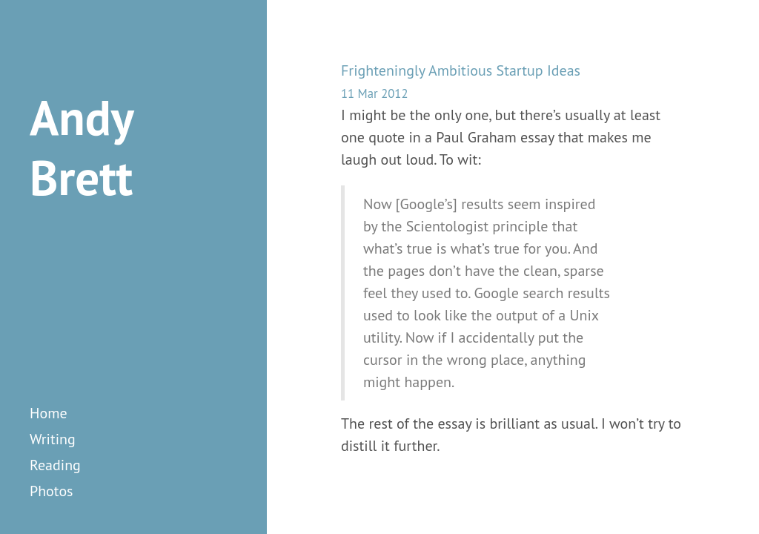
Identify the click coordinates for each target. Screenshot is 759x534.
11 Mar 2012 (374, 93)
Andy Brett (81, 147)
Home (48, 413)
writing (53, 439)
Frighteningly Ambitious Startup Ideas (460, 70)
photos (51, 491)
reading (55, 465)
